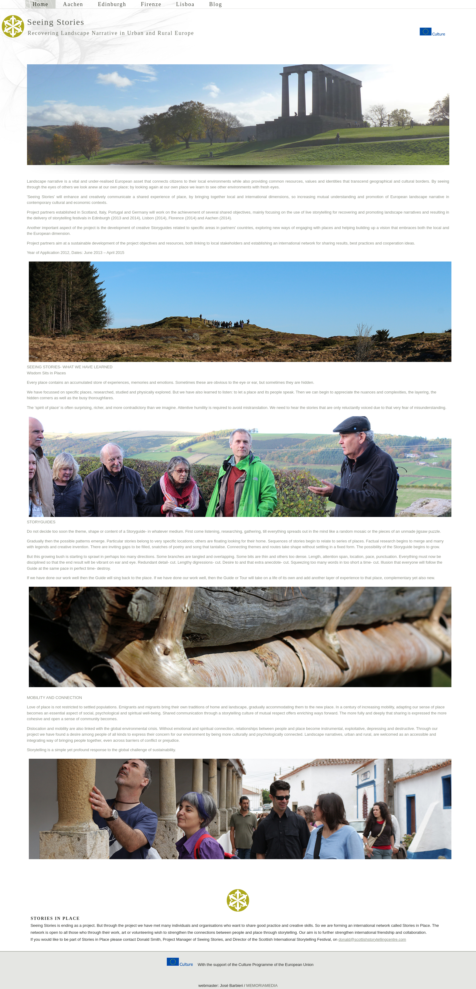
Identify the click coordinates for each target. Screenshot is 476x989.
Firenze (151, 4)
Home (40, 4)
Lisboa (185, 4)
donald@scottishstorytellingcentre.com (372, 939)
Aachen (73, 4)
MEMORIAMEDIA (261, 985)
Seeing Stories (55, 22)
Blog (215, 4)
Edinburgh (112, 4)
